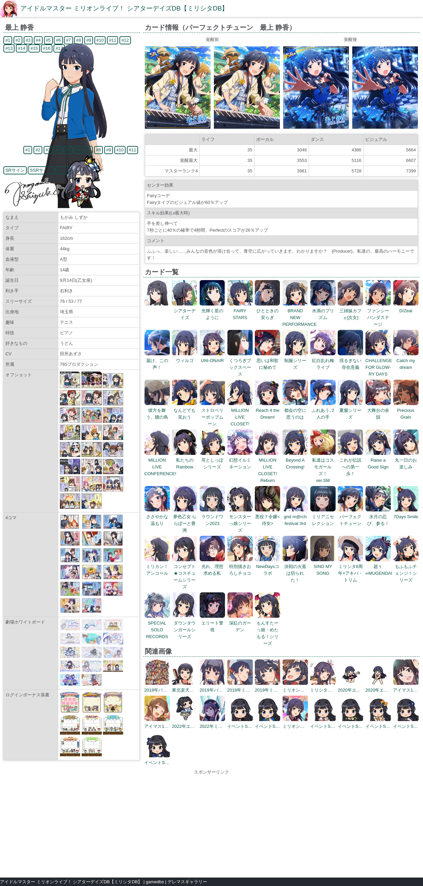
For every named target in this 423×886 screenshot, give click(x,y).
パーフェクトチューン (350, 516)
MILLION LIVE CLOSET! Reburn (267, 467)
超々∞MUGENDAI (378, 566)
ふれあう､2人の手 (323, 410)
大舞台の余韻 (378, 410)
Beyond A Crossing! (295, 460)
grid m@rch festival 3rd (295, 516)
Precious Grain (406, 410)
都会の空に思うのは (295, 410)
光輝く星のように (212, 310)
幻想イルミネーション (240, 460)
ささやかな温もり (157, 516)
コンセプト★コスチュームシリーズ (184, 573)
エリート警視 (212, 623)
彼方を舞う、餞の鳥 (157, 410)
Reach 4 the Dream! (267, 410)
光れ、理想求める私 (212, 566)
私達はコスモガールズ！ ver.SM (323, 467)
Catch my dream (406, 360)
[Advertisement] (211, 823)
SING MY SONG (323, 566)
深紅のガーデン (240, 623)
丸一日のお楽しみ (406, 460)
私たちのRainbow (184, 460)
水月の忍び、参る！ (378, 516)
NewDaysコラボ (267, 566)
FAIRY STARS (240, 310)
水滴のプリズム (323, 310)
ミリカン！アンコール (157, 566)
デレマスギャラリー (187, 881)
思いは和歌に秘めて (267, 360)
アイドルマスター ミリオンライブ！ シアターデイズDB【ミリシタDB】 (124, 8)
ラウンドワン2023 (212, 516)
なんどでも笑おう (184, 410)
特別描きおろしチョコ (240, 566)
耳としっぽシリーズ (212, 460)
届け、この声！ (157, 360)
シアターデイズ (184, 310)
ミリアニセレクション (323, 516)
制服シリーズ (295, 360)
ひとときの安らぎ (267, 310)
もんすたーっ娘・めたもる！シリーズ (267, 630)
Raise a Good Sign (378, 460)
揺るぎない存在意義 (350, 360)
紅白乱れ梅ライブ (323, 360)
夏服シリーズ (350, 410)
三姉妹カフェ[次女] (350, 310)
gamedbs (155, 881)
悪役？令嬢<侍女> (267, 516)
